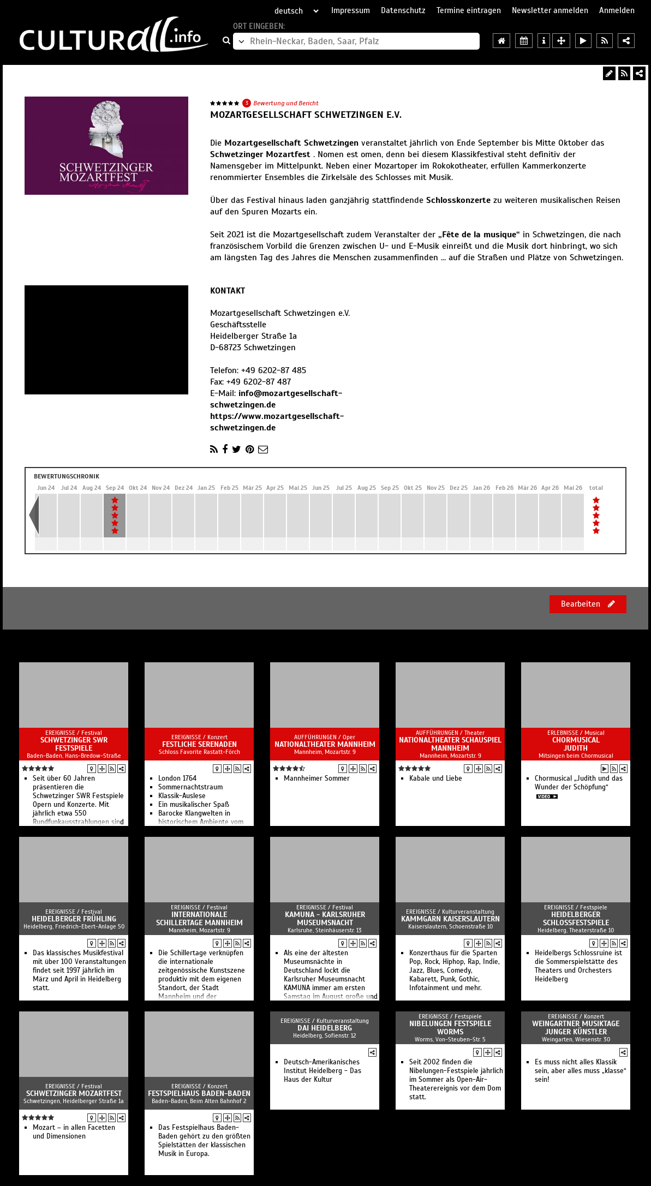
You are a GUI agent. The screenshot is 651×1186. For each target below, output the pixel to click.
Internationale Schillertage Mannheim (199, 919)
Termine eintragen (469, 10)
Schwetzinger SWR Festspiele (73, 744)
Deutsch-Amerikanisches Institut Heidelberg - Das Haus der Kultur (322, 1071)
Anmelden (617, 10)
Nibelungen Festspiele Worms (450, 1028)
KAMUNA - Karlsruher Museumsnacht (325, 919)
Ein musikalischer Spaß (193, 804)
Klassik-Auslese (182, 796)
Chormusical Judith (576, 744)
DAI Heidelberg (324, 1028)
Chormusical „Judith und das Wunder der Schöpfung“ (579, 783)
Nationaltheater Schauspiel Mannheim (450, 744)
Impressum (350, 10)
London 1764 (177, 778)
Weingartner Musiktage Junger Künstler (575, 1028)
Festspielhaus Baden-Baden (199, 1093)
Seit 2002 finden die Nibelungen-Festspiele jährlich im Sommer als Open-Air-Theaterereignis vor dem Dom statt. (456, 1079)
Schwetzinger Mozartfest (74, 1093)
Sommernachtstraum (190, 787)
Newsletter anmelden (550, 10)
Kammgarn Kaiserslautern (450, 919)
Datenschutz (403, 10)
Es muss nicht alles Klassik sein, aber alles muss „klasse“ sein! (580, 1071)
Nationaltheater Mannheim (324, 744)
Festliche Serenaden (199, 744)
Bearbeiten (588, 604)
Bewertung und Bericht (286, 103)
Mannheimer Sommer (317, 778)
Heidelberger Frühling (74, 919)
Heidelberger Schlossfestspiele (576, 919)
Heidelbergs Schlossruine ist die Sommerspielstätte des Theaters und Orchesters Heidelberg (578, 966)
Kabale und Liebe (435, 778)
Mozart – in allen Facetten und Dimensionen (74, 1132)
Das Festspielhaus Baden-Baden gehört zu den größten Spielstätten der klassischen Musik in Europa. (204, 1140)
